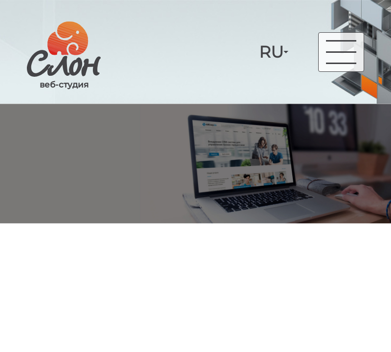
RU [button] (271, 52)
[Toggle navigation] (341, 52)
